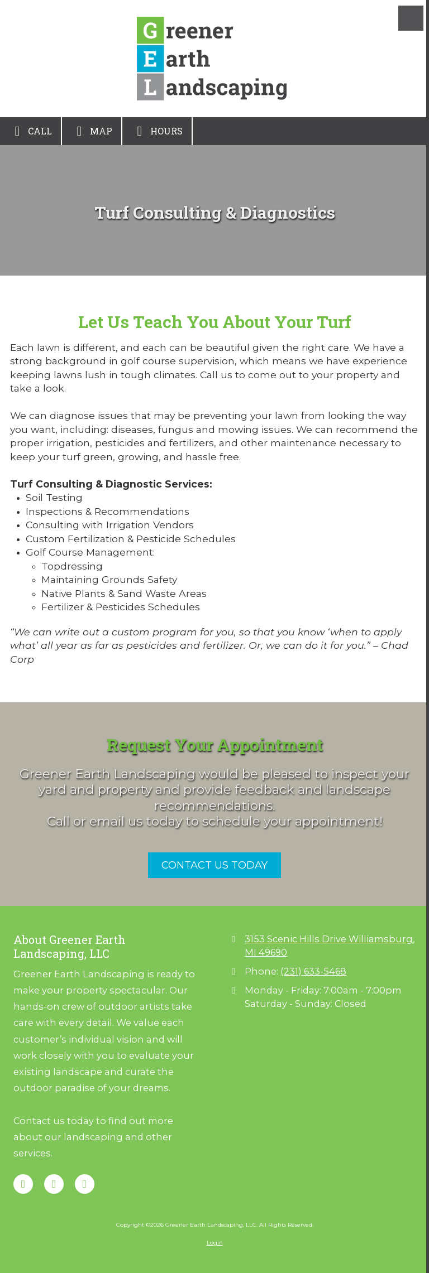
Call (30, 131)
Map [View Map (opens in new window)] (91, 131)
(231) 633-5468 (313, 971)
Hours (157, 131)
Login (215, 1242)
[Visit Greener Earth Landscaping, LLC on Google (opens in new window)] (54, 1184)
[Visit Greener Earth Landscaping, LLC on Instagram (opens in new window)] (84, 1184)
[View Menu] (410, 18)
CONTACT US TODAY (214, 865)
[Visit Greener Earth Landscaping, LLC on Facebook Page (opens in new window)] (23, 1184)
